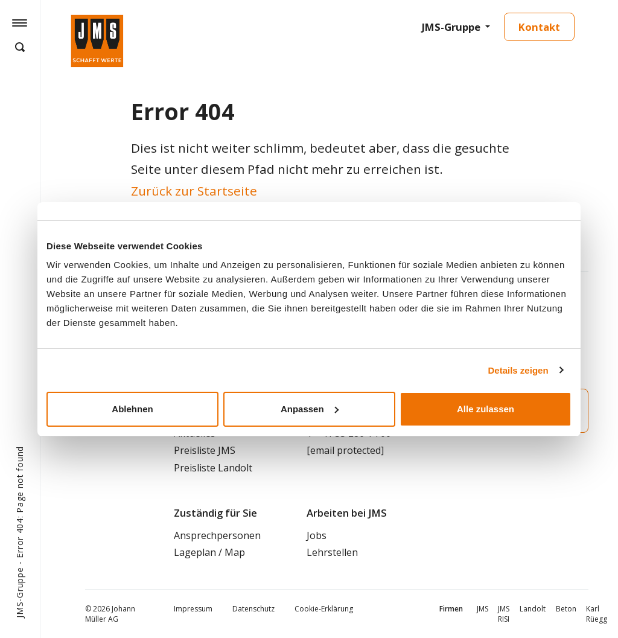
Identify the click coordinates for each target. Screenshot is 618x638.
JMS (482, 609)
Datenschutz (253, 609)
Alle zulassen (485, 409)
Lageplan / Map (209, 552)
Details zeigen (518, 370)
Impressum (193, 609)
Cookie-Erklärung (324, 609)
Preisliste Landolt (213, 467)
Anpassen (310, 409)
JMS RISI (503, 614)
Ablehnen (132, 409)
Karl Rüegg (596, 614)
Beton (566, 609)
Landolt (533, 609)
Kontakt (539, 27)
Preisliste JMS (204, 450)
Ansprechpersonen (217, 535)
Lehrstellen (332, 552)
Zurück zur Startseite (194, 190)
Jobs (317, 535)
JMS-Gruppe (451, 27)
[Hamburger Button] (19, 22)
